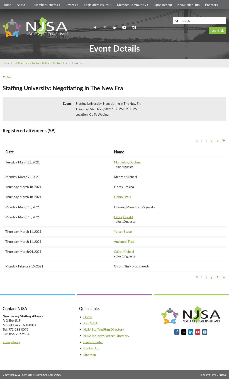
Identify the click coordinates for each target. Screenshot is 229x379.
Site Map (89, 355)
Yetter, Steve (123, 231)
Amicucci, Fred (124, 241)
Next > (217, 141)
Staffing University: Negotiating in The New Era (41, 62)
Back (9, 77)
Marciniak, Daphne (127, 162)
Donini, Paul (122, 197)
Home (6, 62)
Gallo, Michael (124, 252)
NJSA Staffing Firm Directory (103, 329)
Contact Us (91, 348)
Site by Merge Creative (213, 374)
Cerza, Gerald (123, 217)
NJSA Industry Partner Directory (106, 336)
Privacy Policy (11, 342)
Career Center (93, 342)
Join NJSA (90, 323)
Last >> (223, 141)
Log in (215, 30)
